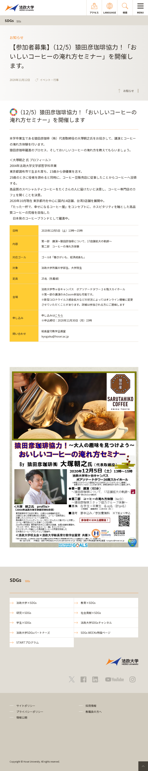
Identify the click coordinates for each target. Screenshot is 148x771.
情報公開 (21, 717)
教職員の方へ (94, 712)
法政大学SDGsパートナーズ (33, 633)
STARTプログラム (27, 642)
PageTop (143, 766)
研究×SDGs (23, 613)
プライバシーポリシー (29, 712)
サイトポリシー (25, 706)
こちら (59, 315)
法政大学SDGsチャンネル (96, 623)
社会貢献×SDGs (91, 613)
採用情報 (91, 706)
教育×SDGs (88, 603)
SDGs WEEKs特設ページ (95, 633)
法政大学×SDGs (26, 603)
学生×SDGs (23, 623)
